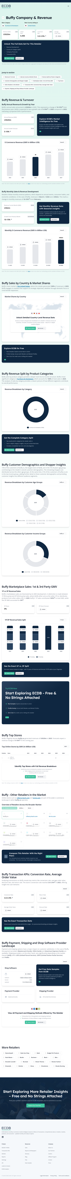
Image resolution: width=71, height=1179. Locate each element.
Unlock (10, 629)
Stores (30, 808)
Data (26, 1147)
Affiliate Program (52, 1157)
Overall (63, 142)
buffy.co (63, 482)
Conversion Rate (8, 895)
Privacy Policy (53, 1175)
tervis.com (36, 798)
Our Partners (51, 1150)
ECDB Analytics (5, 1169)
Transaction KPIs (6, 1150)
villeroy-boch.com (23, 798)
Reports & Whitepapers (30, 1150)
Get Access (19, 58)
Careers (50, 1153)
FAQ (26, 1160)
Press (49, 1163)
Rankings (4, 1160)
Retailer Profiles (5, 1147)
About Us (50, 1147)
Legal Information (44, 1175)
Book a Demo (9, 58)
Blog (26, 1157)
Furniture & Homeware (11, 25)
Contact (50, 1160)
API (2, 1163)
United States (32, 25)
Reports (4, 1157)
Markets (4, 1153)
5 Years (63, 620)
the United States (23, 286)
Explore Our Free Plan (35, 1105)
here (29, 183)
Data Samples (28, 1163)
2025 (66, 746)
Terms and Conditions (64, 1175)
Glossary (27, 1153)
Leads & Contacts (6, 1166)
